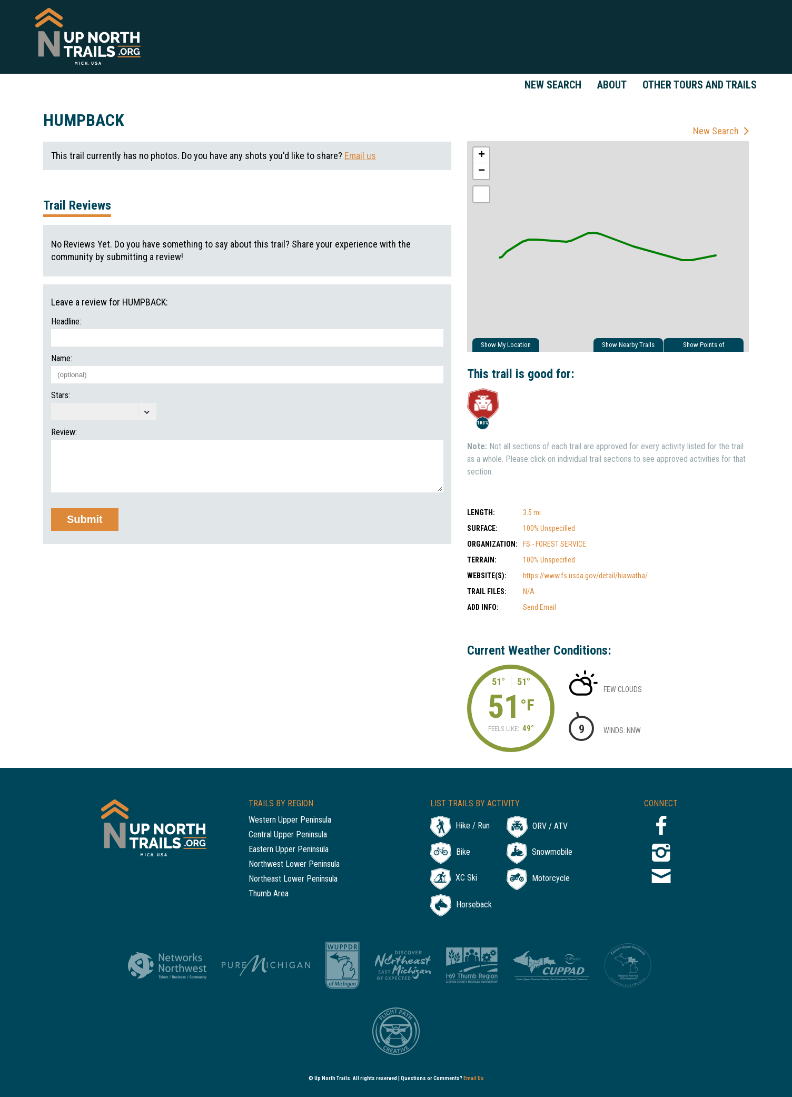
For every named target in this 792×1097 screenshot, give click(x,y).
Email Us (473, 1078)
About (612, 84)
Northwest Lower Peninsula (294, 864)
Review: (64, 432)
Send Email (539, 607)
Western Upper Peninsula (290, 820)
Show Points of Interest (704, 346)
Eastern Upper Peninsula (289, 849)
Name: (61, 358)
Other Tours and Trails (699, 84)
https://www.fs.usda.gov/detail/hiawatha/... (587, 575)
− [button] (481, 171)
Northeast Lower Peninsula (293, 879)
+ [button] (481, 155)
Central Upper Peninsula (288, 835)
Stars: (60, 395)
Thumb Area (269, 894)
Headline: (66, 322)
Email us (360, 155)
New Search (552, 84)
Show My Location (506, 345)
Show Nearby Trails (628, 345)
